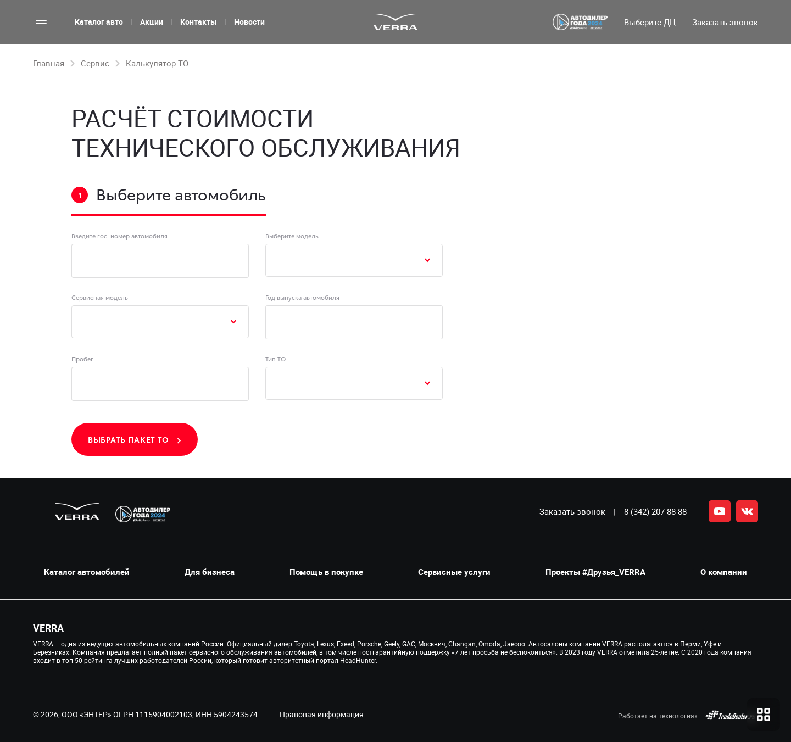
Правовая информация (322, 714)
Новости (249, 21)
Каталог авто (99, 21)
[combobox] (354, 260)
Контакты (198, 21)
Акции (151, 21)
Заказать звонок (572, 511)
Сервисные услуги (454, 572)
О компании (723, 572)
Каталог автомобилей (87, 572)
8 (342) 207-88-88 (655, 511)
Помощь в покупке (326, 572)
